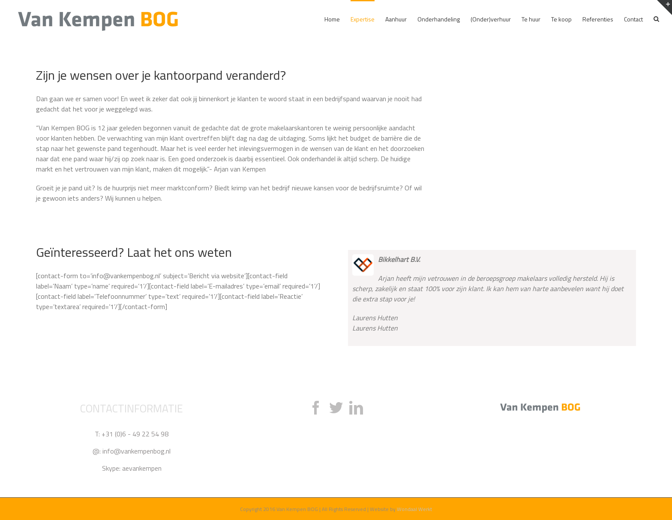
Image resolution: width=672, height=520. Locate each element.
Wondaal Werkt (414, 509)
